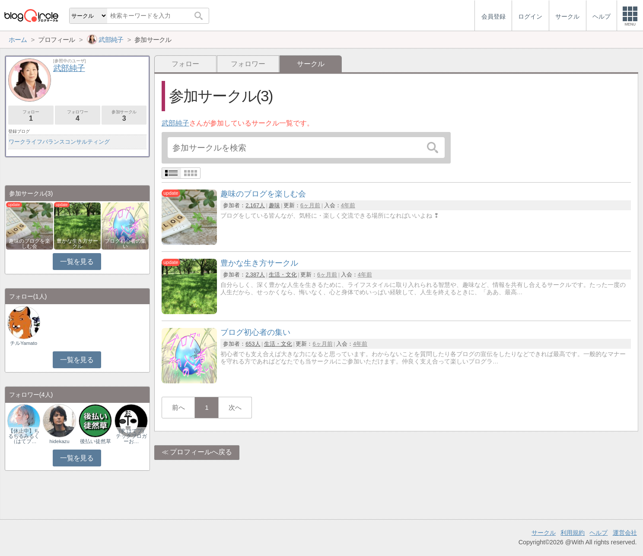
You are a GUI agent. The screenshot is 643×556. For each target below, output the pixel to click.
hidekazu (60, 441)
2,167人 (255, 205)
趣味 (274, 205)
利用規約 (572, 532)
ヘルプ (598, 532)
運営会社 (625, 532)
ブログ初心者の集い (125, 243)
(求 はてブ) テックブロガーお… (131, 436)
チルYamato (23, 343)
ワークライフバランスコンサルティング (59, 141)
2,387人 (255, 274)
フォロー (185, 63)
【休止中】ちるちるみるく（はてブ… (23, 436)
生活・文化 (283, 274)
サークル (544, 532)
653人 (252, 344)
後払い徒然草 (95, 441)
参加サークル (124, 115)
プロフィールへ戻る (201, 452)
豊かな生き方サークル (77, 243)
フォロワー (248, 63)
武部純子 (175, 123)
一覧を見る (76, 261)
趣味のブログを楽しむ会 (29, 243)
